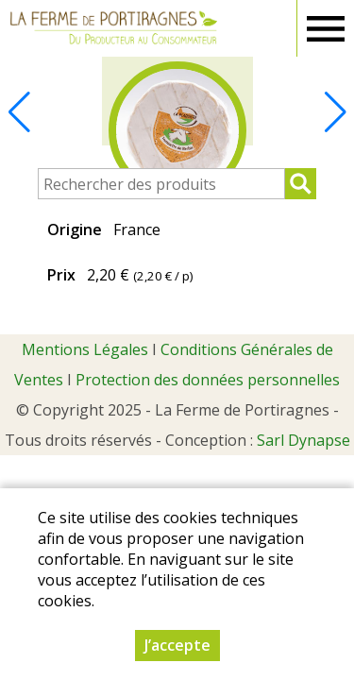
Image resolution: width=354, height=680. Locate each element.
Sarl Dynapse (303, 440)
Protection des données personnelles (208, 379)
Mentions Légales (85, 349)
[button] (335, 112)
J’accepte (177, 645)
